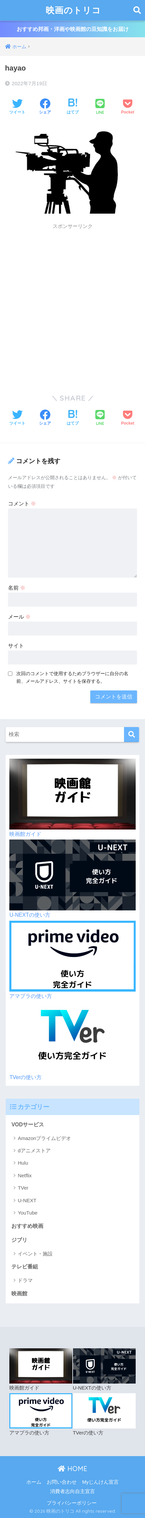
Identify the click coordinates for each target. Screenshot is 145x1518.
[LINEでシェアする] (100, 107)
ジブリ (19, 1240)
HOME (72, 1468)
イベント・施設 (35, 1253)
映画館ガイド (25, 834)
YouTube (27, 1213)
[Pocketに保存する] (127, 107)
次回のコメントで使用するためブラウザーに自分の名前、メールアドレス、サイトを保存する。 (72, 677)
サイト (16, 646)
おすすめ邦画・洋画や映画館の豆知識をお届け (73, 29)
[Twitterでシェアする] (17, 107)
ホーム (33, 1482)
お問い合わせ (62, 1482)
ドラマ (25, 1280)
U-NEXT (27, 1200)
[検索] (131, 734)
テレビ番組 (24, 1266)
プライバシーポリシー (72, 1503)
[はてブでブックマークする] (73, 107)
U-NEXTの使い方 (29, 915)
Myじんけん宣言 (100, 1482)
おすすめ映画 (27, 1226)
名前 (16, 588)
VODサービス (27, 1124)
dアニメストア (34, 1150)
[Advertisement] (72, 305)
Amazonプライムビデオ (44, 1138)
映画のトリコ (73, 10)
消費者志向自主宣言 (72, 1491)
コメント (22, 503)
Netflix (25, 1175)
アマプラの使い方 (30, 996)
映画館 (19, 1293)
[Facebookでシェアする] (45, 107)
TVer (23, 1188)
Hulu (23, 1163)
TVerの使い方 (25, 1077)
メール (19, 617)
